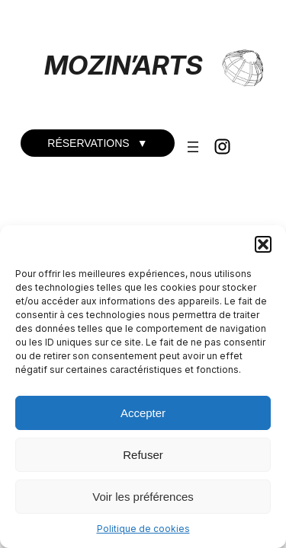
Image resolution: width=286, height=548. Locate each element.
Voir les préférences (143, 496)
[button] (263, 244)
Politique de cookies (143, 528)
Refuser (143, 454)
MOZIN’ (88, 65)
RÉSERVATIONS (97, 143)
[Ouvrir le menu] (193, 147)
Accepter (143, 412)
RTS (177, 65)
